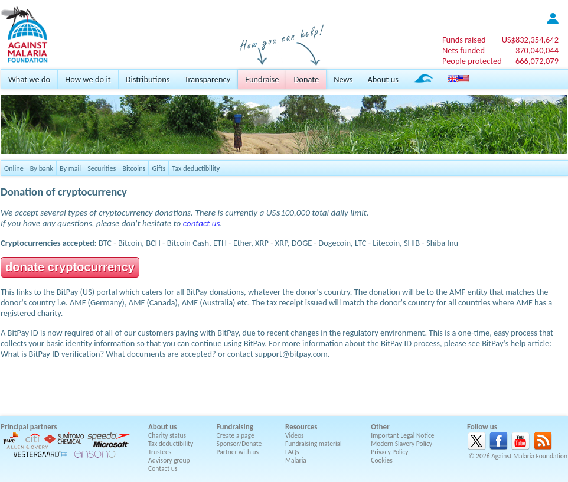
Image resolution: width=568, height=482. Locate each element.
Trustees (159, 452)
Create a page (235, 435)
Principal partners (29, 426)
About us (382, 79)
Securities (101, 168)
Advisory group (169, 460)
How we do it (87, 79)
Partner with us (238, 452)
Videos (294, 435)
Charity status (167, 435)
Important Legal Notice (402, 435)
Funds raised (464, 39)
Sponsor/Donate (239, 443)
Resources (301, 426)
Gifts (158, 168)
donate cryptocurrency (70, 266)
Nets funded (463, 50)
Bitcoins (133, 168)
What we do (29, 79)
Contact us (162, 468)
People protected (472, 61)
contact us (201, 223)
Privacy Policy (389, 452)
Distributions (148, 79)
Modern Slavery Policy (401, 443)
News (343, 79)
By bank (41, 168)
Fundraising (235, 426)
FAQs (292, 452)
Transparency (207, 79)
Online (14, 168)
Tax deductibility (196, 168)
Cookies (382, 460)
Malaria (295, 460)
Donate (306, 79)
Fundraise (262, 79)
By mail (70, 168)
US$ (530, 39)
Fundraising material (313, 443)
